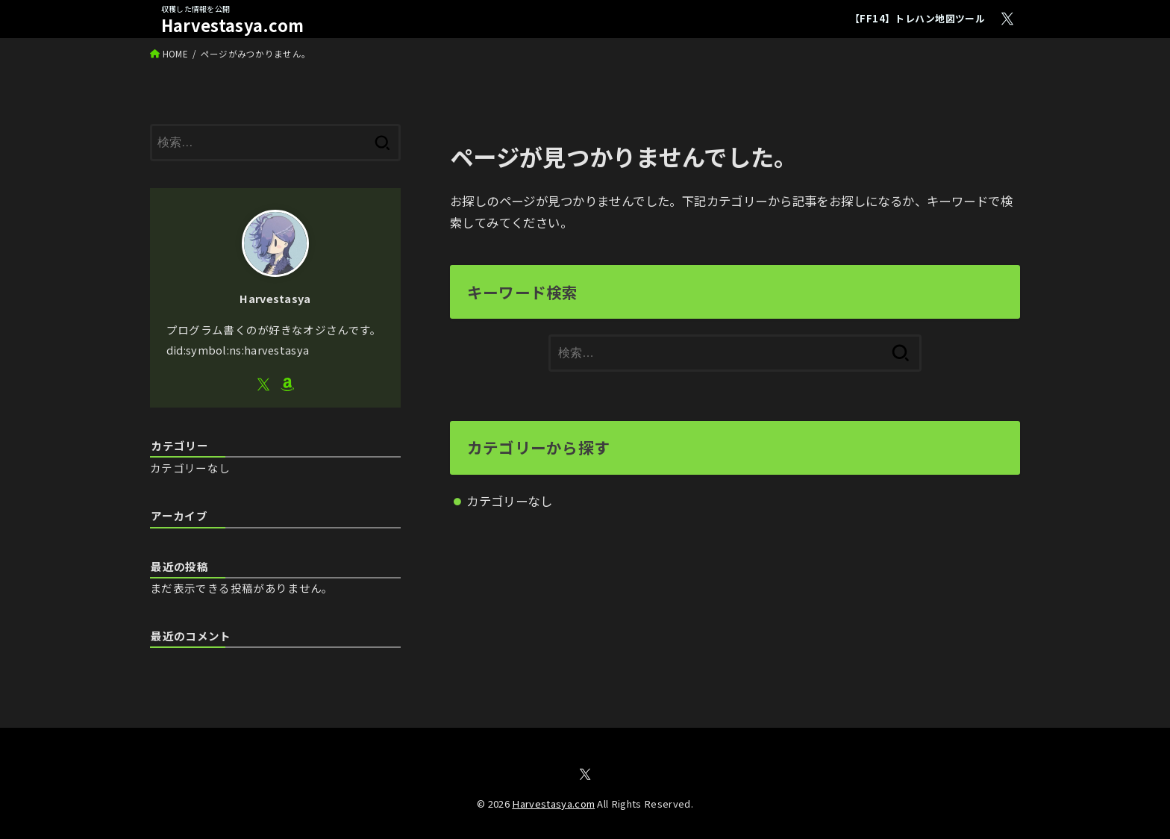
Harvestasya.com (232, 25)
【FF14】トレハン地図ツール (917, 18)
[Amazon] (287, 384)
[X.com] (1007, 18)
